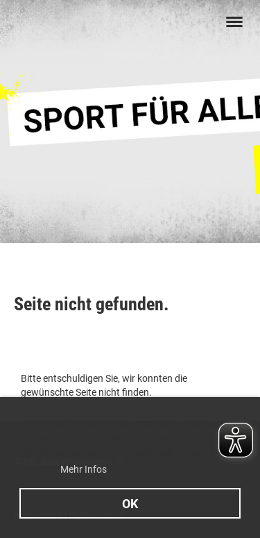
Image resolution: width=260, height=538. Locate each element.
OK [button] (130, 503)
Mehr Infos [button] (83, 469)
